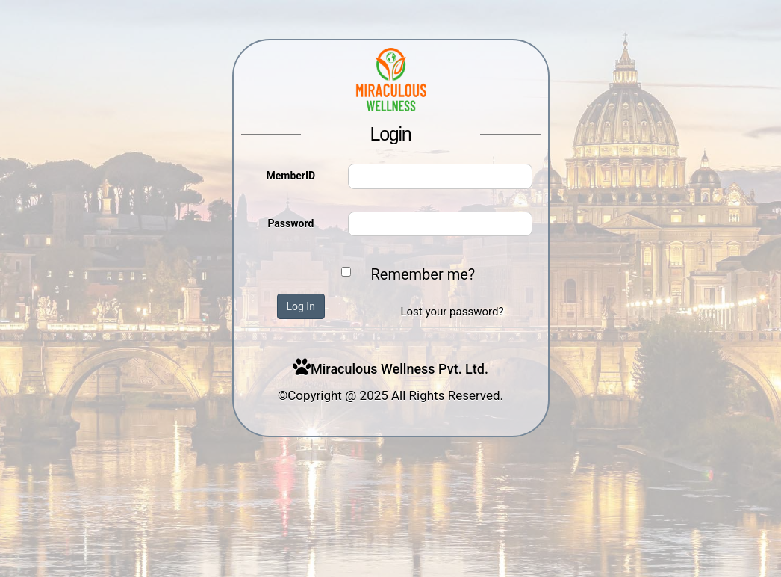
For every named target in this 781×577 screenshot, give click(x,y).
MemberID (290, 176)
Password (290, 223)
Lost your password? (451, 311)
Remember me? (423, 274)
